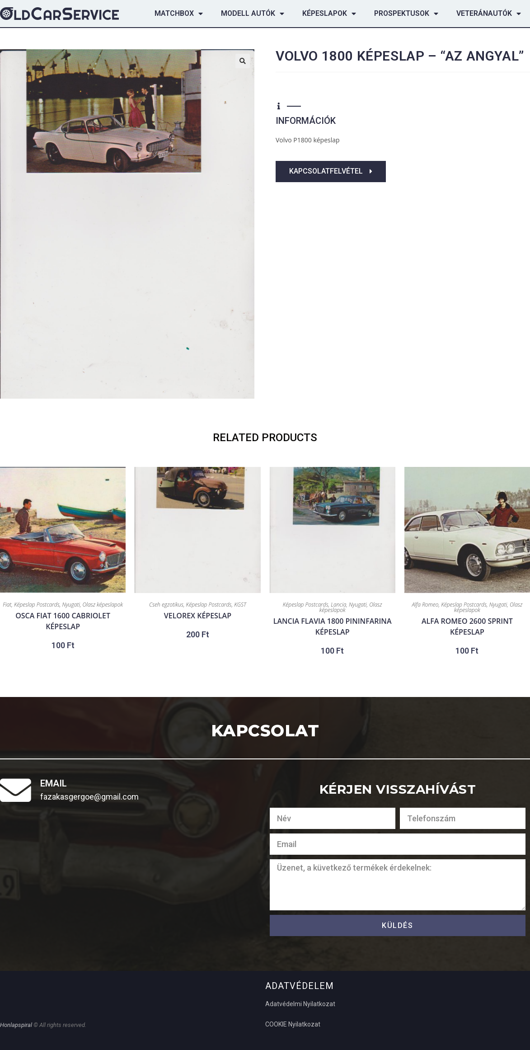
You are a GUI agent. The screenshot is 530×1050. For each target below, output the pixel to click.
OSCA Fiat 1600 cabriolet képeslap (62, 621)
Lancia (338, 604)
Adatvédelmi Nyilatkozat (300, 1004)
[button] (331, 171)
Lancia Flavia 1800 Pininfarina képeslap (332, 626)
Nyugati (71, 604)
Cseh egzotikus (166, 604)
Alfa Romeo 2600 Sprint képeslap (467, 626)
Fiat (7, 604)
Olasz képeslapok (103, 604)
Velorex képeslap (197, 616)
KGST (240, 604)
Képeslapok (329, 13)
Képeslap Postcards (37, 604)
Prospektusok (406, 13)
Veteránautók (488, 13)
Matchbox (179, 13)
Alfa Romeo (425, 604)
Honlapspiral (16, 1025)
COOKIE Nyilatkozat (292, 1024)
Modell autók (252, 13)
